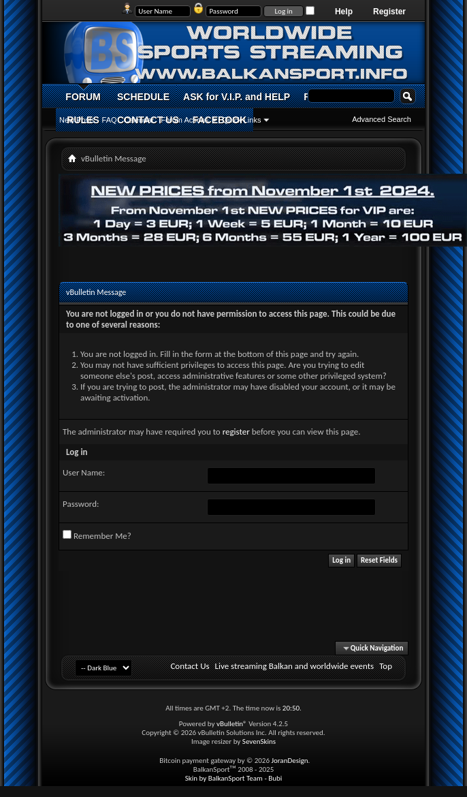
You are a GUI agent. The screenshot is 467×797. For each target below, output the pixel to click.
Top (385, 666)
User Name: (84, 472)
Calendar (139, 120)
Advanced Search (381, 119)
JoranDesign (289, 760)
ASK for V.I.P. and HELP (236, 96)
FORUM (82, 96)
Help (344, 11)
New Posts (77, 120)
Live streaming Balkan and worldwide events (294, 666)
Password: (81, 504)
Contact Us (189, 666)
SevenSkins (259, 741)
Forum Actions (184, 120)
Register (389, 11)
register (236, 431)
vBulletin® (231, 723)
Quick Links (242, 120)
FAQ (109, 120)
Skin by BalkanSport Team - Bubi (234, 778)
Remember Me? (97, 535)
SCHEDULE (143, 96)
